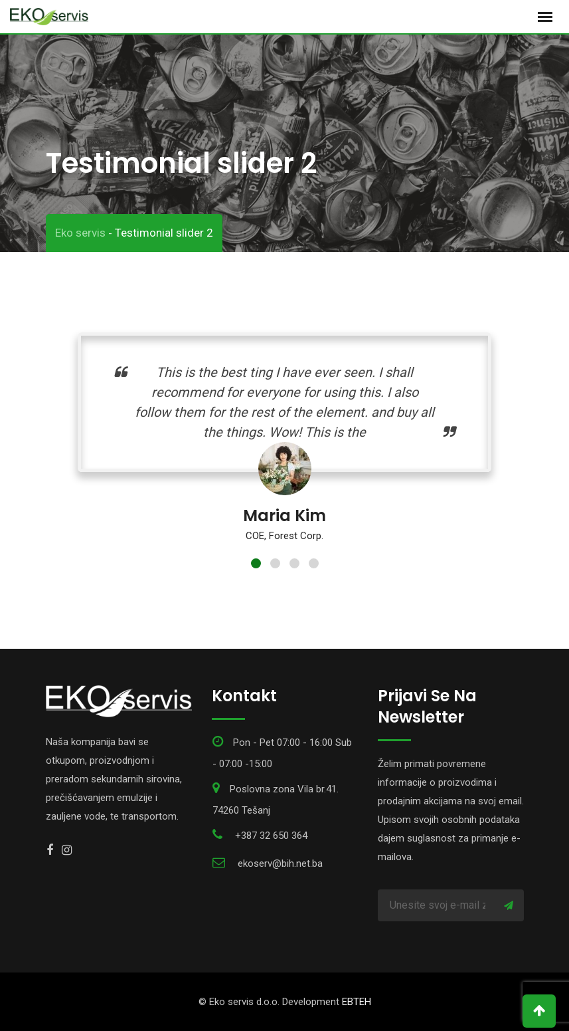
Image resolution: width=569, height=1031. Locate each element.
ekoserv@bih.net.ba (280, 863)
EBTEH (356, 1002)
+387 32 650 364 (271, 836)
